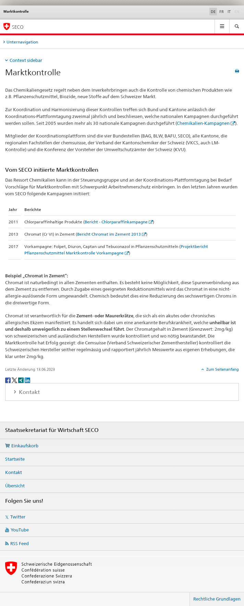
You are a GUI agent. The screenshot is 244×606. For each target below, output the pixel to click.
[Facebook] (8, 379)
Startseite (15, 459)
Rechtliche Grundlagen (217, 599)
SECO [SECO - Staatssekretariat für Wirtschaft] (18, 27)
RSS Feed (19, 543)
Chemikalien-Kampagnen (203, 123)
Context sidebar (26, 60)
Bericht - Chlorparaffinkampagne (116, 221)
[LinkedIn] (27, 379)
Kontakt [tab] (28, 392)
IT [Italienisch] (229, 11)
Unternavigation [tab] (22, 41)
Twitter (17, 516)
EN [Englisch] (237, 11)
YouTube (20, 529)
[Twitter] (15, 379)
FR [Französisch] (221, 11)
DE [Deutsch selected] (213, 11)
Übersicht (15, 485)
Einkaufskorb (24, 445)
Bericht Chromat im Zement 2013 (109, 234)
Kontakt (13, 472)
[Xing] (21, 379)
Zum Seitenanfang (222, 369)
